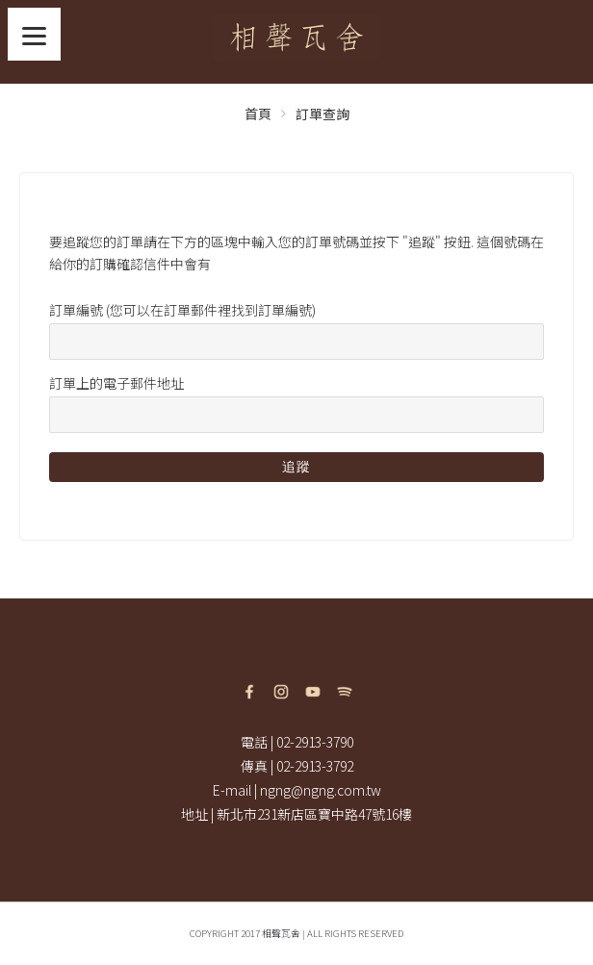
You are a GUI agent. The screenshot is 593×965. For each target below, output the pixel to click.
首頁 (258, 113)
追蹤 (296, 466)
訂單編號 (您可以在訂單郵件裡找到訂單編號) (182, 309)
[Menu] (34, 34)
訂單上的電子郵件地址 (116, 383)
